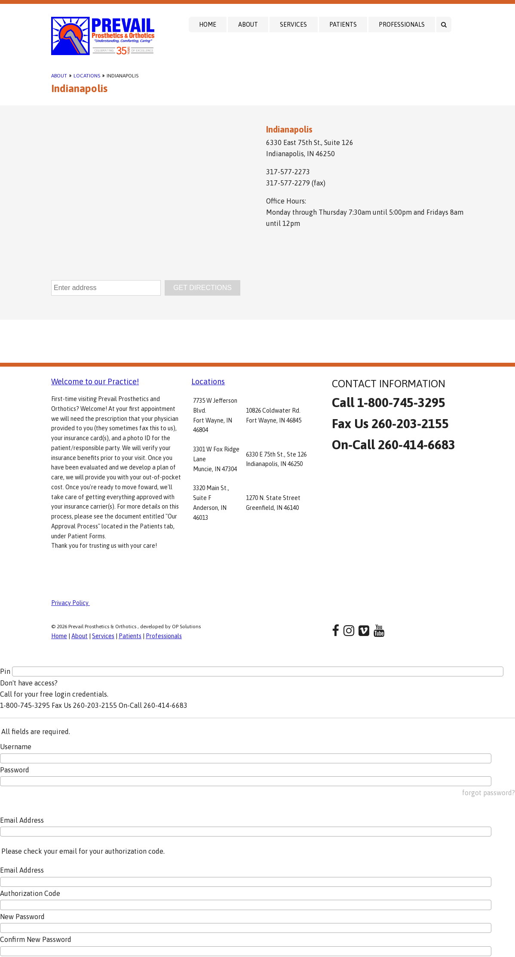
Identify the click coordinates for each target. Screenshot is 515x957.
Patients (343, 24)
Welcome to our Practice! (95, 381)
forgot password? (488, 792)
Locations (87, 76)
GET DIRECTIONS (202, 287)
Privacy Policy (70, 602)
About (248, 24)
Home (207, 24)
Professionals (402, 24)
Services (293, 24)
